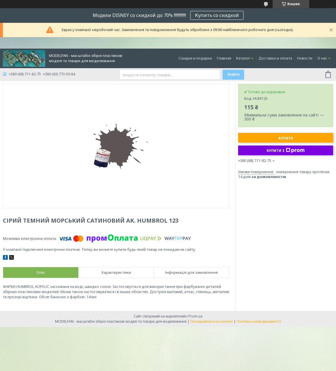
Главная (224, 58)
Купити (285, 138)
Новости (304, 58)
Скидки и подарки (195, 58)
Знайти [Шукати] (233, 74)
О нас (322, 58)
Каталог (243, 58)
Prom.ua (195, 316)
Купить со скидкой (217, 15)
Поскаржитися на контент (211, 321)
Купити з (286, 150)
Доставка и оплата (275, 58)
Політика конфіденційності (259, 321)
